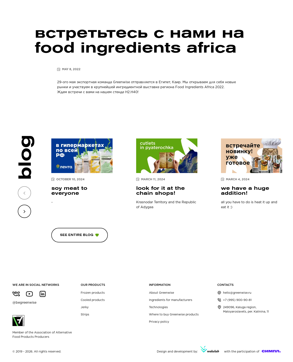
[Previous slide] (24, 193)
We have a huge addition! (245, 190)
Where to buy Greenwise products (174, 314)
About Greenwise (161, 292)
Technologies (158, 307)
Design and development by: (188, 349)
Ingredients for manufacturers (170, 300)
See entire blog (79, 235)
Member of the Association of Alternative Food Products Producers (42, 326)
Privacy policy (159, 321)
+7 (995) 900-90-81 (237, 300)
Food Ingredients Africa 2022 (199, 87)
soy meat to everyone (69, 190)
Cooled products (93, 300)
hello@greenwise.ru (237, 292)
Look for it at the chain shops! (160, 190)
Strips (85, 314)
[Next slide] (24, 211)
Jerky (85, 307)
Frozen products (93, 292)
